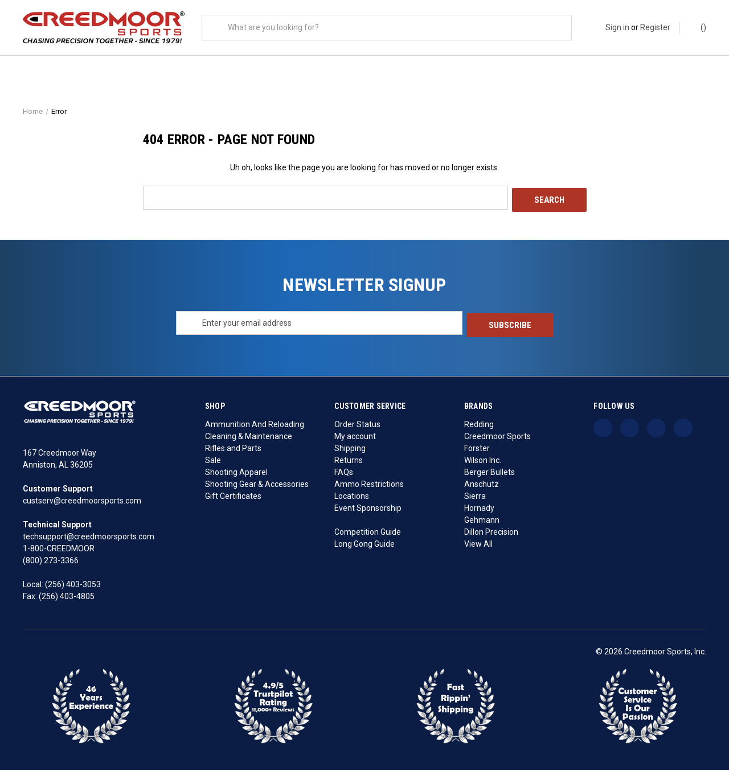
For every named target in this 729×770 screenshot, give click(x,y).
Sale (213, 457)
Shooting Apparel (236, 469)
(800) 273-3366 (51, 558)
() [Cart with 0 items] (698, 27)
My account (355, 433)
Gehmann (481, 517)
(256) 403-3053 (73, 582)
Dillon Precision (491, 529)
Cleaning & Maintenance (248, 433)
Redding (479, 421)
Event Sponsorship (368, 505)
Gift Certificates (233, 493)
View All (478, 541)
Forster (477, 445)
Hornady (479, 505)
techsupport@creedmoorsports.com (88, 534)
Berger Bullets (489, 469)
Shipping (350, 445)
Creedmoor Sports (497, 433)
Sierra (475, 493)
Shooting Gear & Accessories (257, 481)
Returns (348, 457)
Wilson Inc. (482, 457)
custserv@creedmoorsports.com (82, 498)
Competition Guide (367, 529)
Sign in (617, 27)
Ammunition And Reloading (254, 421)
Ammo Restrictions (369, 481)
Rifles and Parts (233, 445)
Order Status (357, 421)
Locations (351, 493)
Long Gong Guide (364, 541)
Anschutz (481, 481)
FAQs (343, 469)
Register (655, 27)
